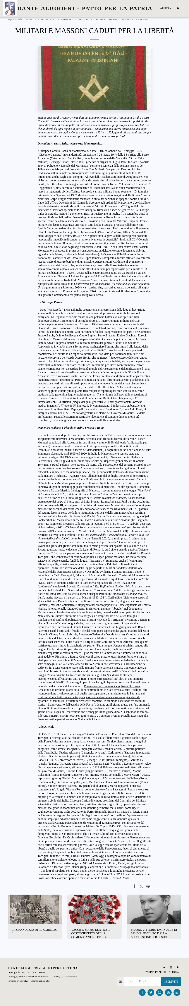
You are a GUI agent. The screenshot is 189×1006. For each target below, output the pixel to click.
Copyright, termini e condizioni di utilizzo (28, 976)
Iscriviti (171, 981)
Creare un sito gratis (39, 981)
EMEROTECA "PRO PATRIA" (40, 19)
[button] (183, 8)
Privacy (56, 976)
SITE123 (24, 981)
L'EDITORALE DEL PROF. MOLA (75, 19)
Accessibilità (71, 976)
